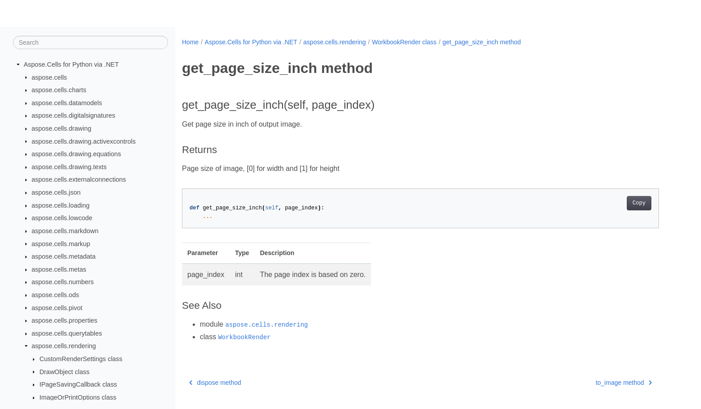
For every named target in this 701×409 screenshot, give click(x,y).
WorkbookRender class (404, 42)
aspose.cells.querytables (67, 333)
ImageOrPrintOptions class (77, 397)
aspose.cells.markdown (65, 230)
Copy (639, 203)
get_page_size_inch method (482, 42)
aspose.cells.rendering (64, 345)
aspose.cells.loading (61, 205)
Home (190, 42)
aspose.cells (49, 77)
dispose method (215, 382)
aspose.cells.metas (59, 269)
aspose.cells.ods (55, 294)
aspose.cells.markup (61, 243)
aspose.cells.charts (59, 90)
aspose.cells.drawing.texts (69, 166)
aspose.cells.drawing (62, 128)
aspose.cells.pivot (57, 307)
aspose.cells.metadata (64, 256)
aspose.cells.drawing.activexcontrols (84, 141)
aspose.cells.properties (64, 320)
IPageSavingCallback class (78, 384)
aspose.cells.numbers (63, 281)
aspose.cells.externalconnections (79, 179)
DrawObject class (64, 371)
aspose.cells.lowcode (62, 218)
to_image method (623, 382)
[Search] (90, 42)
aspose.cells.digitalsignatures (73, 115)
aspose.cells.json (56, 192)
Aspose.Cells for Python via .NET (71, 64)
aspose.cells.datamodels (67, 103)
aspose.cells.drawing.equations (76, 154)
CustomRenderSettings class (80, 358)
